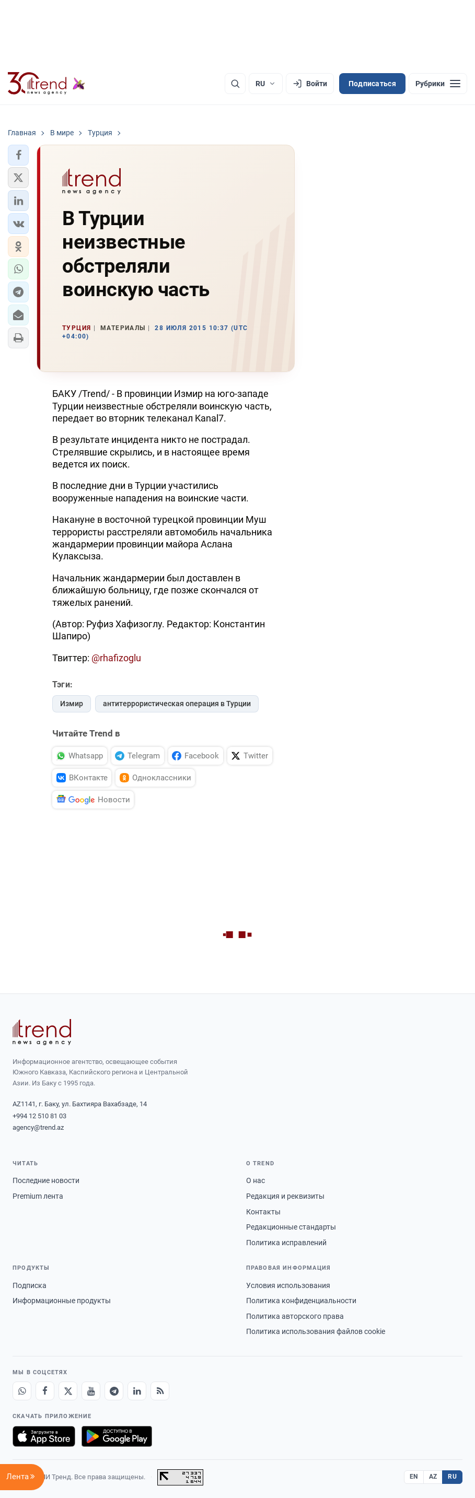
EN (414, 1476)
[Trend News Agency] (42, 1032)
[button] (18, 155)
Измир (71, 703)
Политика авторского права (295, 1316)
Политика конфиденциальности (301, 1300)
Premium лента (38, 1196)
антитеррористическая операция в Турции (177, 703)
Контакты (263, 1212)
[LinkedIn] (137, 1391)
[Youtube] (91, 1391)
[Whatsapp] (22, 1391)
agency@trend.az (38, 1127)
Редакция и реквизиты (285, 1196)
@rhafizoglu (116, 657)
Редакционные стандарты (291, 1227)
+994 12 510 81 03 (39, 1116)
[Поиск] (235, 83)
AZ (433, 1476)
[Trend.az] (46, 83)
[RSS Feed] (159, 1391)
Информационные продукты (62, 1300)
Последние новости (46, 1180)
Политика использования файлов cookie (315, 1331)
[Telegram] (114, 1391)
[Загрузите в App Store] (44, 1436)
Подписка (30, 1285)
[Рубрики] (438, 83)
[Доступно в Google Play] (117, 1436)
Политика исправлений (286, 1242)
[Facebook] (45, 1391)
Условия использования (288, 1285)
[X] (68, 1391)
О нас (255, 1180)
